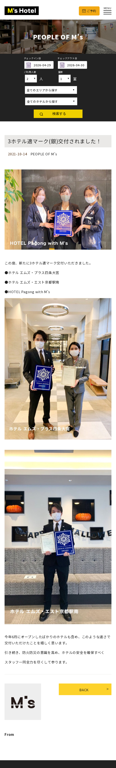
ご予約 (91, 11)
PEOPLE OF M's (44, 153)
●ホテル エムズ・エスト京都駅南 (32, 282)
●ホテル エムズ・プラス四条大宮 (32, 272)
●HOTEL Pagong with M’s (27, 291)
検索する (59, 113)
